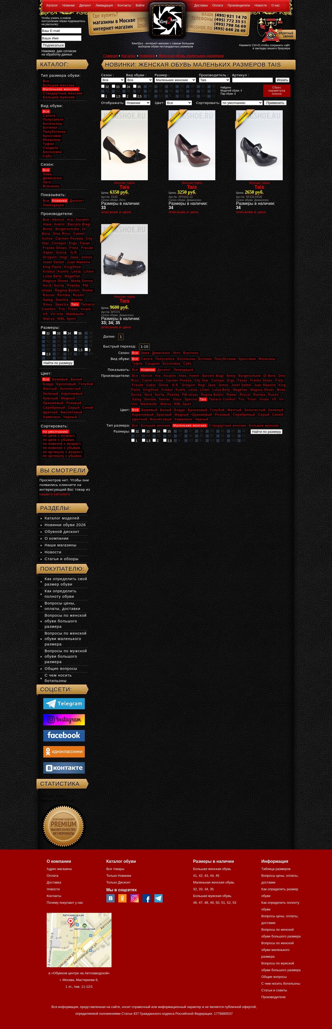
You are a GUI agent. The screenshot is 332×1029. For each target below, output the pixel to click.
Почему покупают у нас (65, 903)
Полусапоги (165, 359)
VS (274, 399)
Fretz (279, 380)
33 (116, 87)
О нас (275, 5)
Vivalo (264, 399)
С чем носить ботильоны (280, 983)
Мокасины (267, 359)
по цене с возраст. (59, 435)
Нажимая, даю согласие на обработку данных (59, 52)
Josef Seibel (241, 385)
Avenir (194, 376)
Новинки (69, 5)
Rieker (231, 395)
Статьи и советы (274, 990)
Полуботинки (225, 359)
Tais (203, 399)
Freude (137, 385)
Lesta (192, 390)
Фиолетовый (161, 419)
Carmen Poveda (179, 380)
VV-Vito (56, 314)
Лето (177, 353)
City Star (201, 380)
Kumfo (181, 390)
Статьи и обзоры (62, 559)
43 (105, 91)
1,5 (116, 96)
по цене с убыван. (59, 440)
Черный (202, 419)
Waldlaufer (149, 404)
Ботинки (205, 359)
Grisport (188, 385)
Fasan (242, 380)
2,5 (137, 96)
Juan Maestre (265, 385)
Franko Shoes (261, 380)
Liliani (205, 390)
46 (137, 91)
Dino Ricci (62, 233)
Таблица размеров (275, 869)
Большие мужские (264, 425)
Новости (261, 5)
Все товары (115, 869)
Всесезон (191, 353)
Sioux (177, 399)
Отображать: (112, 103)
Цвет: (160, 103)
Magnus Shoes (262, 390)
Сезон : (107, 75)
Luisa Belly (221, 390)
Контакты (124, 5)
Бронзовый (198, 410)
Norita (160, 395)
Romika (259, 395)
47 (147, 91)
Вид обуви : (136, 75)
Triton (252, 399)
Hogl (201, 385)
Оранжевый (201, 414)
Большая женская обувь (212, 869)
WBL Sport (182, 404)
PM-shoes (190, 395)
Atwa (183, 376)
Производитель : (214, 75)
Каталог (52, 5)
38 (169, 86)
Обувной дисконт (62, 531)
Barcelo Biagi (213, 376)
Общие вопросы (61, 668)
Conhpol (218, 380)
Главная (110, 56)
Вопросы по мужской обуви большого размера (66, 656)
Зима (145, 353)
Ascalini (169, 376)
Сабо (187, 363)
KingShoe (151, 390)
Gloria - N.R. (169, 385)
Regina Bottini (212, 395)
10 (190, 96)
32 (105, 87)
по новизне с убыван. (62, 448)
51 (190, 91)
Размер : (162, 75)
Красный (164, 414)
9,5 (180, 96)
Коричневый (143, 414)
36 (147, 86)
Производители (239, 5)
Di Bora (270, 376)
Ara (158, 376)
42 (211, 86)
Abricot (146, 376)
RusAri (273, 395)
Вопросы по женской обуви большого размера (66, 620)
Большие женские (156, 425)
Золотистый (254, 410)
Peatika (173, 395)
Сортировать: (208, 103)
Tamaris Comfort (222, 399)
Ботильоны (186, 359)
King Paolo (52, 267)
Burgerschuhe (249, 376)
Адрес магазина (59, 869)
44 (116, 91)
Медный (182, 414)
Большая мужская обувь (212, 896)
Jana (212, 385)
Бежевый (149, 410)
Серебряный (244, 414)
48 (158, 91)
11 (211, 96)
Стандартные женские (227, 425)
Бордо (179, 410)
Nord (148, 395)
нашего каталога (54, 494)
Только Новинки (118, 876)
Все (135, 353)
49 (169, 91)
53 (211, 91)
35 (137, 87)
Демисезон (161, 353)
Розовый (222, 414)
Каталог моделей (62, 518)
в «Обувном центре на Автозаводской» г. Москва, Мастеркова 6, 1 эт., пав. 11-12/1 (79, 980)
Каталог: (54, 64)
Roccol (245, 395)
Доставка (201, 5)
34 (126, 87)
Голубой (217, 410)
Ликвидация (104, 5)
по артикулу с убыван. (63, 456)
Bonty (231, 376)
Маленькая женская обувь (213, 882)
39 (179, 86)
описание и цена (116, 212)
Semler (164, 399)
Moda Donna (82, 281)
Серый (263, 414)
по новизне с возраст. (62, 444)
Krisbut (167, 390)
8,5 (158, 96)
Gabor (151, 385)
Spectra (190, 399)
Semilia (150, 399)
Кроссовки (247, 359)
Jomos (223, 385)
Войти (140, 5)
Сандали (152, 363)
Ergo (231, 380)
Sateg (136, 399)
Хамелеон (183, 419)
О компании (57, 538)
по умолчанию (55, 432)
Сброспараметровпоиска (276, 90)
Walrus (165, 404)
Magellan (240, 390)
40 (190, 86)
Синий (277, 414)
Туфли (137, 363)
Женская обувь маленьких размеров (191, 56)
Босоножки (172, 363)
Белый (166, 410)
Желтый (234, 410)
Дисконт (85, 5)
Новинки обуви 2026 (65, 525)
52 (201, 91)
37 (158, 86)
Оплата (217, 5)
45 (126, 91)
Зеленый (275, 410)
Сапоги (147, 359)
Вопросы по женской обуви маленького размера (66, 638)
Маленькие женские (189, 425)
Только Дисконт (118, 882)
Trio (241, 399)
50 (179, 91)
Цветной (139, 419)
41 (201, 86)
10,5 (202, 96)
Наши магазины (61, 545)
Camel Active (152, 380)
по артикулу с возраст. (63, 452)
